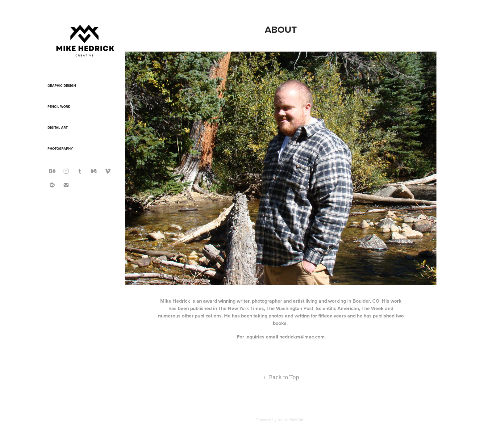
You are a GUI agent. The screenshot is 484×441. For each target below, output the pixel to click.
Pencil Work (59, 106)
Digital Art (58, 127)
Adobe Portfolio (291, 420)
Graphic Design (62, 85)
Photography (60, 148)
